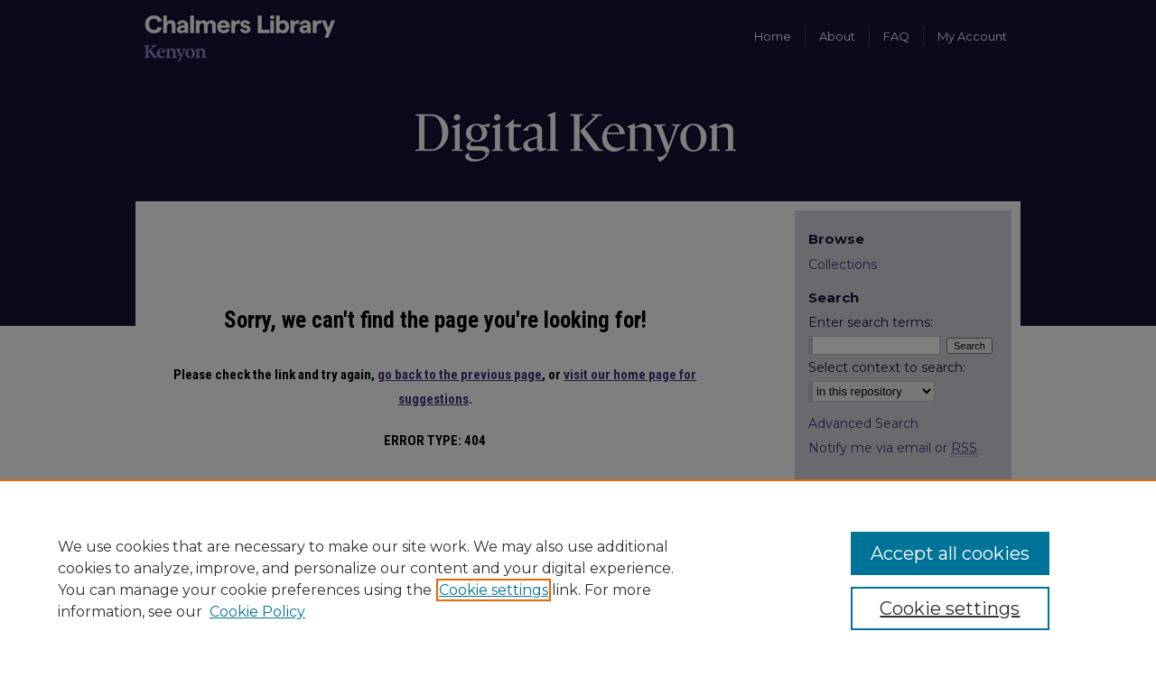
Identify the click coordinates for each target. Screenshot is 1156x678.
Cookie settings (493, 590)
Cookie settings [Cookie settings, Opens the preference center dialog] (950, 608)
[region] (578, 578)
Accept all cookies (950, 553)
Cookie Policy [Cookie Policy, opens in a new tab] (257, 611)
